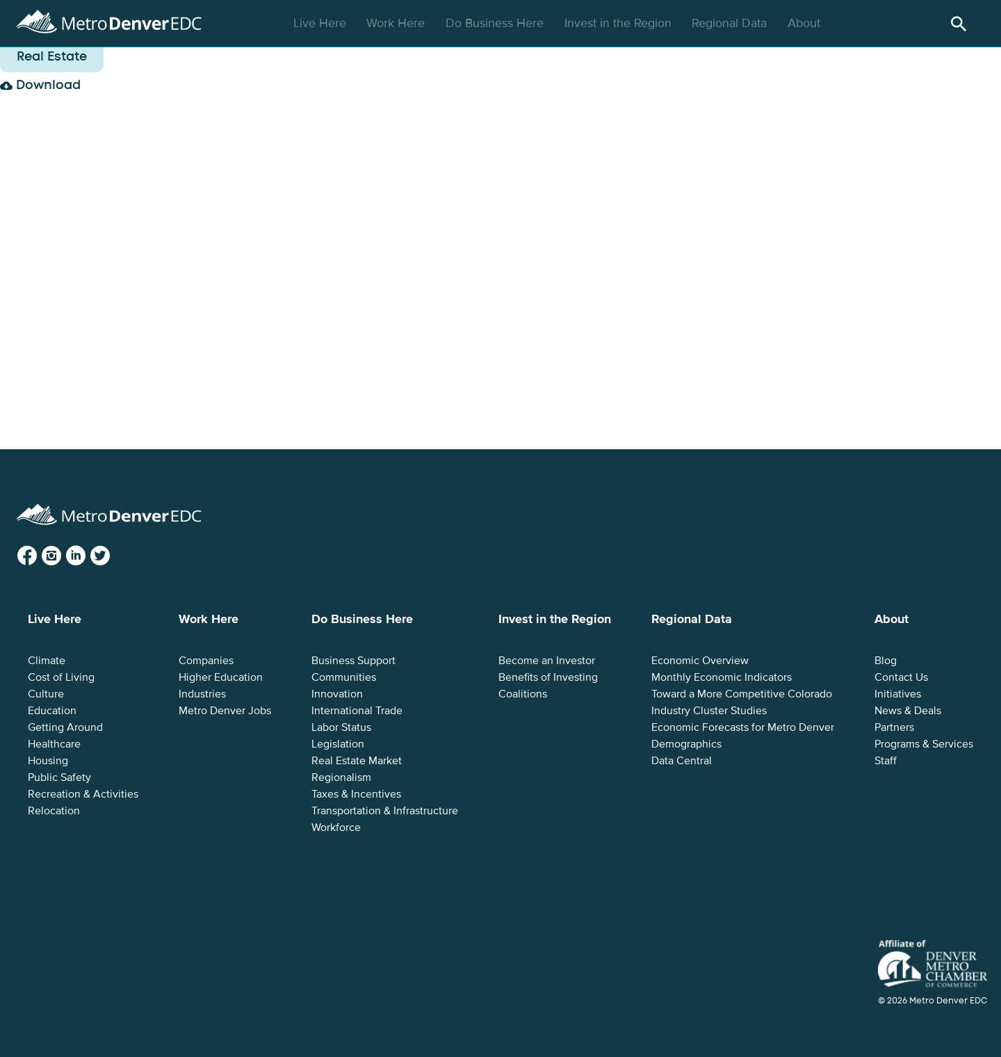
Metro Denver (109, 20)
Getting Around (65, 727)
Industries (202, 694)
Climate (46, 661)
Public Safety (59, 777)
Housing (48, 761)
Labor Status (341, 727)
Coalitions (522, 694)
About (806, 23)
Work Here (397, 23)
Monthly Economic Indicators (721, 677)
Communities (343, 677)
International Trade (356, 711)
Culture (46, 694)
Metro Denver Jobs (225, 711)
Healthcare (54, 744)
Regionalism (341, 777)
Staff (885, 761)
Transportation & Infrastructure (384, 811)
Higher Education (221, 677)
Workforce (336, 827)
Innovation (337, 694)
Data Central (681, 761)
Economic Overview (700, 661)
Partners (894, 727)
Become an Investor (546, 661)
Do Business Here (496, 23)
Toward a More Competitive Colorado (741, 694)
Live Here (321, 23)
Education (52, 711)
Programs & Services (923, 744)
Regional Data (731, 23)
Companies (206, 661)
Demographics (686, 744)
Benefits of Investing (548, 677)
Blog (885, 661)
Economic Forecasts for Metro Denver (742, 727)
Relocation (54, 811)
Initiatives (897, 694)
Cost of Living (61, 677)
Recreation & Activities (83, 794)
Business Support (353, 661)
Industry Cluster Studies (709, 711)
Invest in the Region (619, 23)
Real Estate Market (356, 761)
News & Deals (907, 711)
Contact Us (901, 677)
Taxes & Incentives (356, 794)
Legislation (337, 744)
